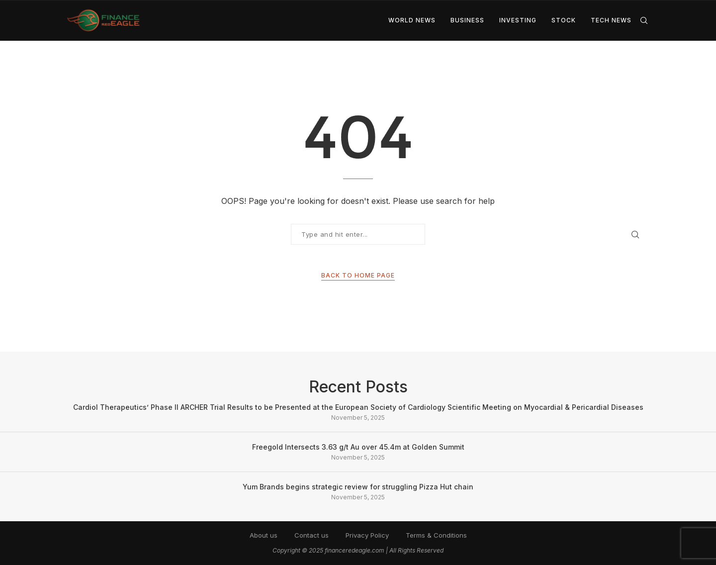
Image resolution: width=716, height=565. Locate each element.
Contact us (311, 535)
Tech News (611, 20)
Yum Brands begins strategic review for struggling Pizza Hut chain (358, 486)
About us (263, 535)
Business (467, 20)
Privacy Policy (367, 535)
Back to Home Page (358, 275)
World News (412, 20)
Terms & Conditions (436, 535)
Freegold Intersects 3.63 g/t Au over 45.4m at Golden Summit (358, 447)
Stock (563, 20)
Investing (518, 20)
